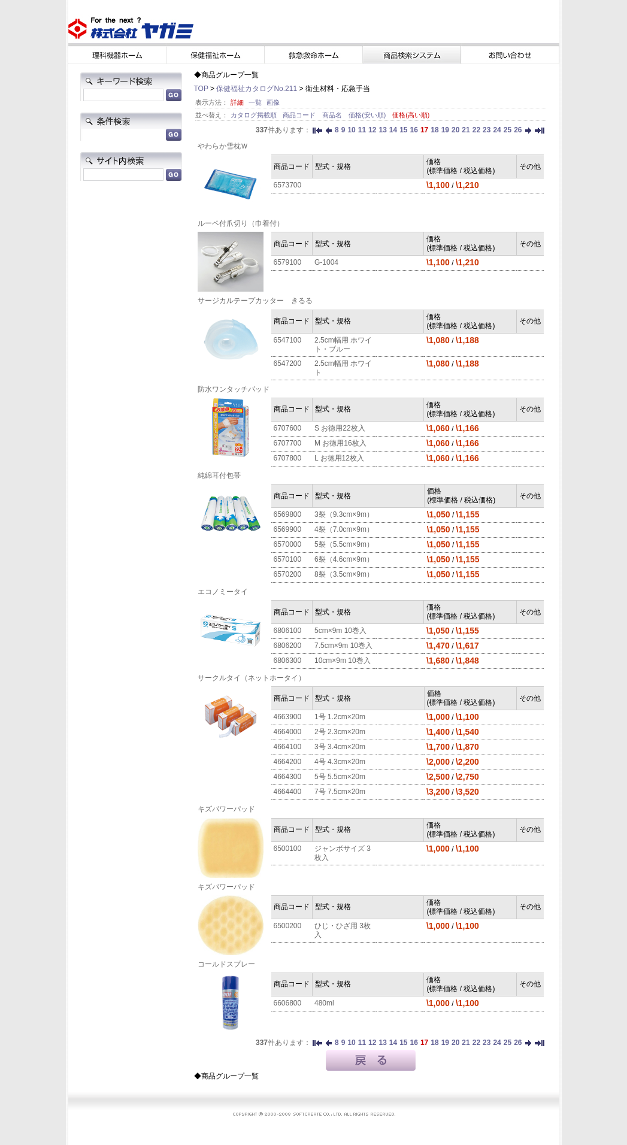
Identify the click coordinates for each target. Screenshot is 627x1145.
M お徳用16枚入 (340, 443)
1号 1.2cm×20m (339, 717)
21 (466, 130)
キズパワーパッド (226, 809)
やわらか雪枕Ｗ (223, 146)
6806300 (288, 660)
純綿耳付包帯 (219, 475)
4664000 (288, 732)
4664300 (288, 777)
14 (393, 130)
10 (351, 130)
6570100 (288, 559)
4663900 (288, 717)
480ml (324, 1003)
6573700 (288, 185)
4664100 (288, 747)
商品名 (333, 115)
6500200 (288, 926)
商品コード (300, 115)
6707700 (288, 443)
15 (403, 130)
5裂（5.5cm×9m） (344, 544)
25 (507, 130)
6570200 (288, 574)
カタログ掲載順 (254, 115)
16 (414, 130)
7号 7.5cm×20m (339, 791)
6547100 (288, 340)
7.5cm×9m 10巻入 (343, 645)
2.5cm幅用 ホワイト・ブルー (343, 344)
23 (486, 130)
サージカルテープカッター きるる (255, 300)
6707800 (288, 458)
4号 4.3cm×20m (339, 762)
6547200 (288, 363)
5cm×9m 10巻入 (340, 630)
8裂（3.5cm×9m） (344, 574)
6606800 (288, 1003)
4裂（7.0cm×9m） (344, 529)
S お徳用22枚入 (339, 428)
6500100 (288, 848)
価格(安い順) (368, 115)
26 (518, 130)
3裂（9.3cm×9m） (344, 514)
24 (497, 130)
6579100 (288, 262)
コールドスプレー (226, 964)
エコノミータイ (223, 591)
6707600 (288, 428)
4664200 (288, 762)
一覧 (255, 102)
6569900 (288, 529)
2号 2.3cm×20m (339, 732)
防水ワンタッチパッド (233, 389)
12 (372, 130)
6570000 (288, 544)
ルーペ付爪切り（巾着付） (241, 223)
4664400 (288, 791)
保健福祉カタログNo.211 (256, 88)
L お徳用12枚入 (339, 458)
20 (455, 130)
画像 (273, 102)
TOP (201, 88)
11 (362, 130)
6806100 (288, 630)
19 (445, 130)
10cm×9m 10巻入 (342, 660)
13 (382, 130)
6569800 (288, 514)
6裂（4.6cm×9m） (344, 559)
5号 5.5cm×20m (339, 777)
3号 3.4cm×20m (339, 747)
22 (476, 130)
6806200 (288, 645)
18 (434, 130)
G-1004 (326, 262)
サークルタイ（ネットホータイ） (251, 678)
